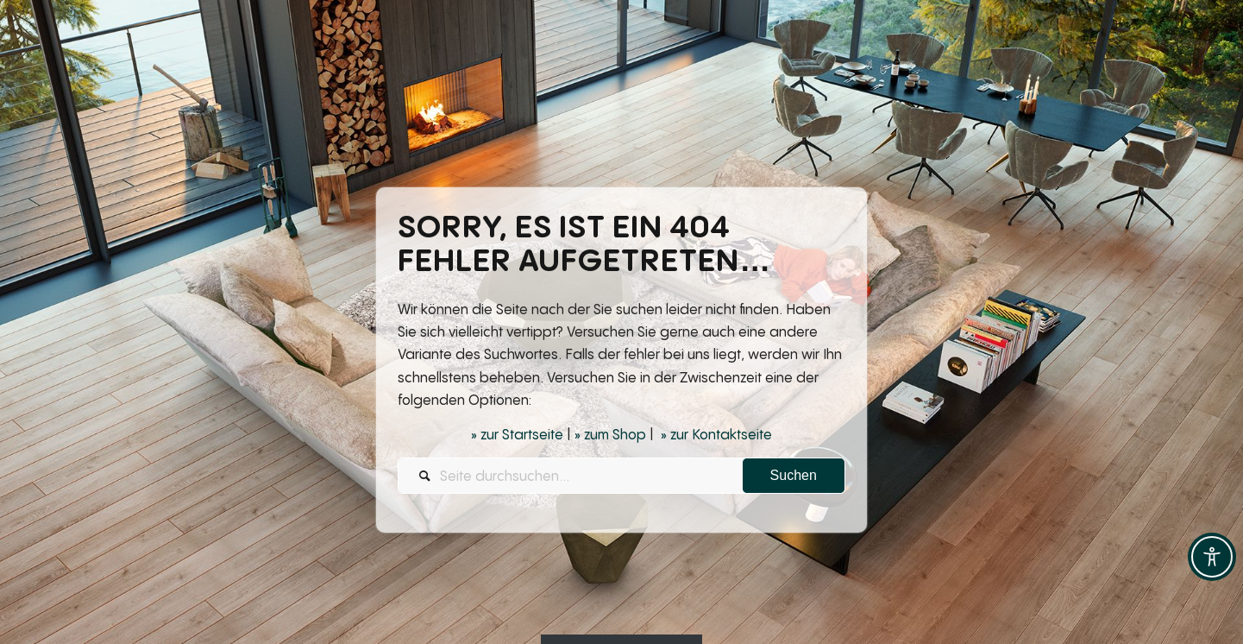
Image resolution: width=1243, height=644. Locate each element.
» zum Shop (610, 435)
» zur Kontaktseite (716, 435)
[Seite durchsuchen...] (621, 476)
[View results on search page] (793, 476)
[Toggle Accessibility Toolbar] (1212, 556)
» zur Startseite (517, 435)
